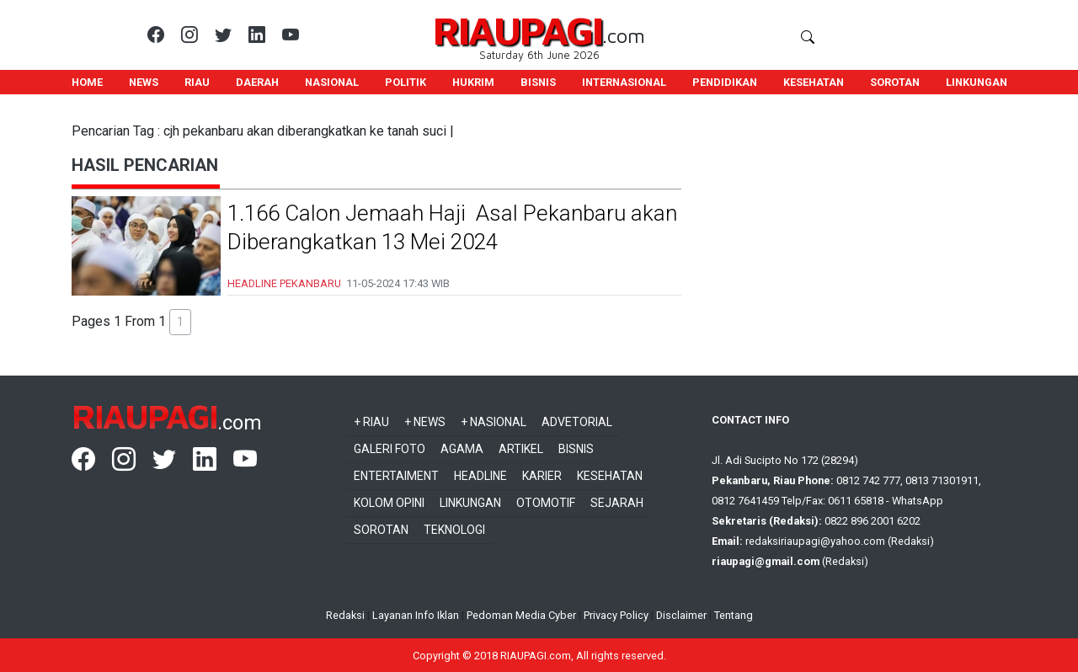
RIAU (197, 82)
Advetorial (577, 422)
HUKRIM (473, 82)
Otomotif (545, 502)
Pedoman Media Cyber (521, 615)
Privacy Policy (616, 615)
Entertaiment (396, 476)
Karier (542, 476)
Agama (461, 449)
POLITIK (405, 82)
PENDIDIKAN (724, 82)
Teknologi (454, 529)
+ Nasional (493, 422)
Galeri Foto (389, 449)
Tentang (733, 615)
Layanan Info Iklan (415, 615)
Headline (480, 476)
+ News (425, 422)
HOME (87, 82)
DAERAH (257, 82)
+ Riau (371, 422)
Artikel (521, 449)
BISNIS (538, 82)
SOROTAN (895, 82)
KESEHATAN (813, 82)
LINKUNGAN (976, 82)
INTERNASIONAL (624, 82)
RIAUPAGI (517, 30)
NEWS (143, 82)
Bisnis (576, 449)
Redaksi (345, 615)
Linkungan (470, 502)
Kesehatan (610, 476)
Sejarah (616, 502)
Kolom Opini (389, 502)
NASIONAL (332, 82)
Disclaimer (681, 615)
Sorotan (381, 529)
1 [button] (180, 321)
